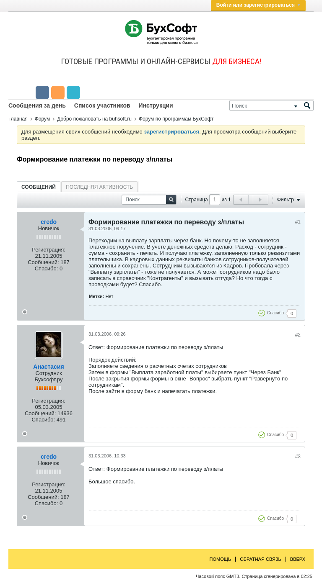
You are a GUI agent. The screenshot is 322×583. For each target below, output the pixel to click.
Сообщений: (43, 262)
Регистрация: (48, 250)
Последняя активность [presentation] (99, 187)
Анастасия (48, 366)
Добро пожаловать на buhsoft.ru (94, 119)
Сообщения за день (37, 105)
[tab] (38, 187)
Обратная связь (260, 559)
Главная (18, 119)
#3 (298, 457)
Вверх (297, 559)
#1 (298, 222)
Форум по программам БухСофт (176, 119)
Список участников (102, 105)
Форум (42, 119)
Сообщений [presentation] (38, 187)
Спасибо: (46, 268)
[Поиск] (271, 105)
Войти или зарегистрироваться (258, 5)
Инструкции (156, 105)
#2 (298, 335)
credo (49, 221)
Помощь (220, 559)
